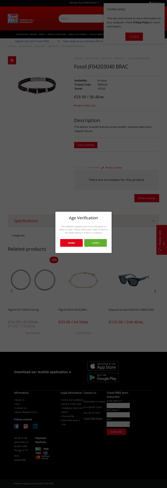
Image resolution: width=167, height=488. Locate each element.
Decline (71, 243)
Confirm (95, 243)
